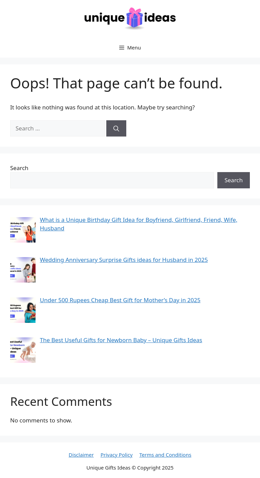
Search (19, 168)
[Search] (116, 128)
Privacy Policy (117, 454)
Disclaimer (81, 454)
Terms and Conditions (165, 454)
